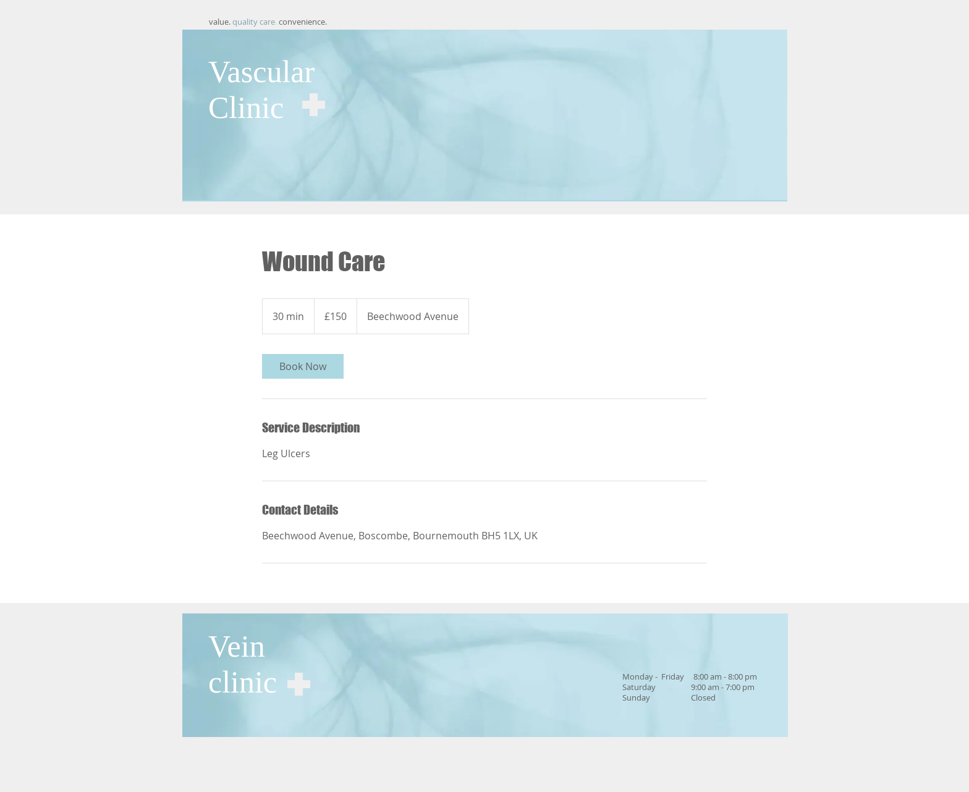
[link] (303, 366)
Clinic (246, 107)
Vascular (261, 71)
